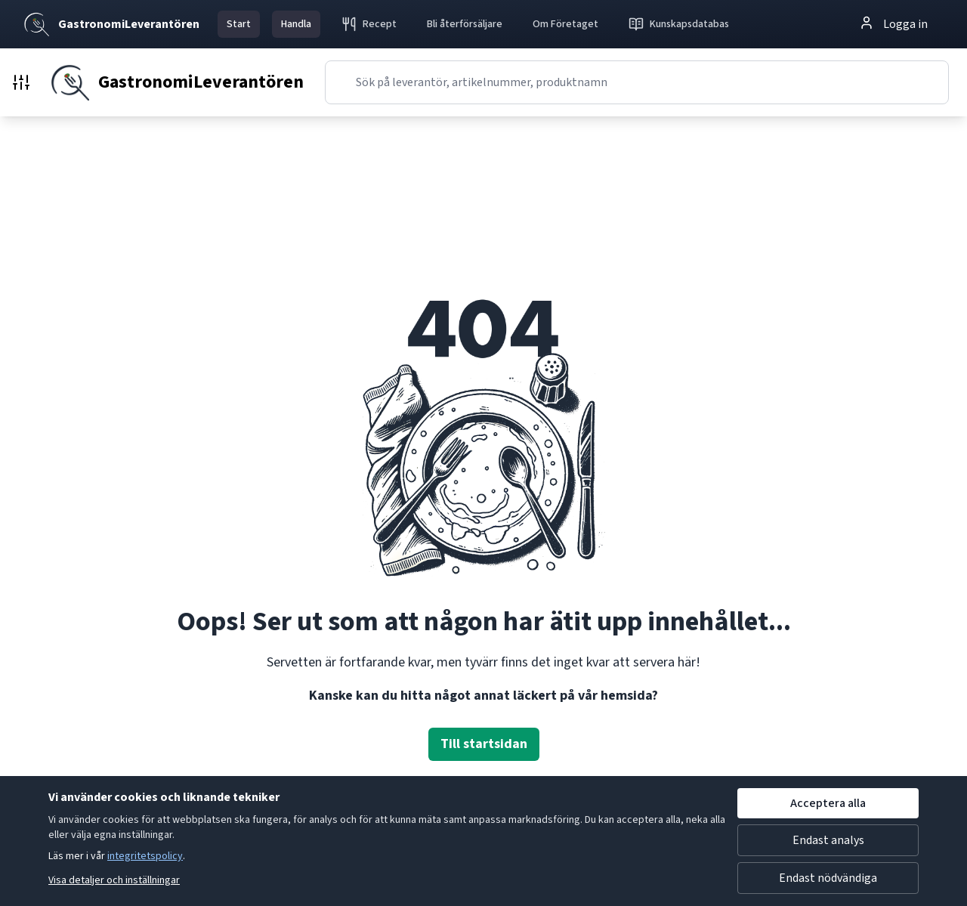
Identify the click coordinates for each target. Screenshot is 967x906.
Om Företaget (565, 24)
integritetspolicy (145, 856)
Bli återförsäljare (464, 24)
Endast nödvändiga (828, 878)
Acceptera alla (828, 803)
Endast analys (828, 840)
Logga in (893, 23)
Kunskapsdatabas (679, 24)
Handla (296, 24)
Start (239, 24)
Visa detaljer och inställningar (114, 880)
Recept (369, 24)
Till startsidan (483, 743)
